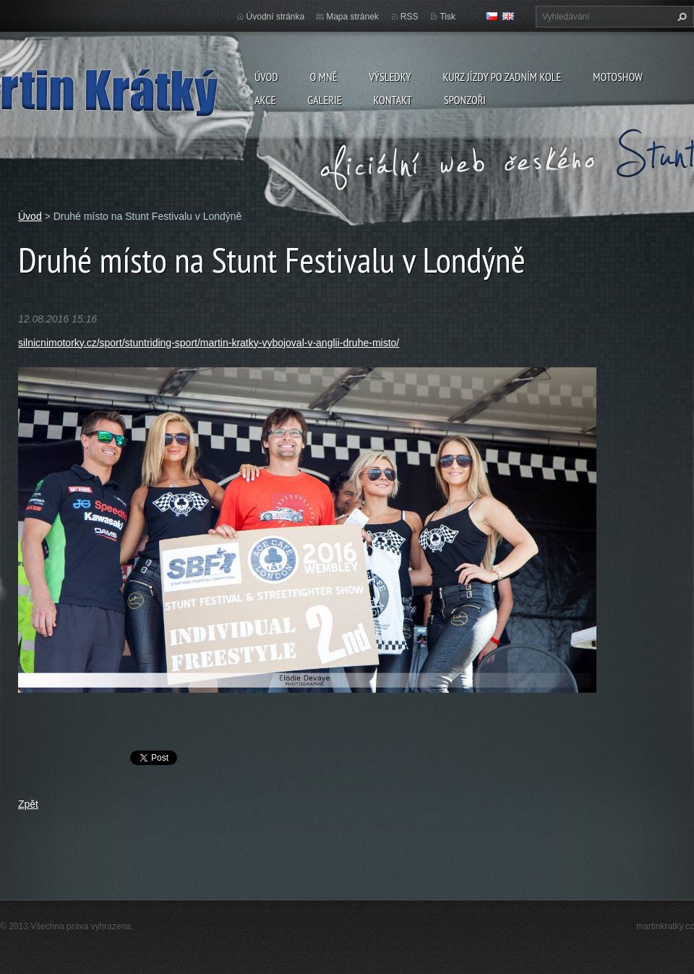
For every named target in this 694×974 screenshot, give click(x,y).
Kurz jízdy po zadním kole (501, 76)
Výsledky (390, 76)
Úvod (266, 76)
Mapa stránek (352, 17)
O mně (324, 76)
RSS (409, 17)
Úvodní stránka (276, 17)
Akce (264, 100)
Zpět (28, 804)
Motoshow (617, 76)
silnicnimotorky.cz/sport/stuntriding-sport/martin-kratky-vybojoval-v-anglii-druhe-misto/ (208, 343)
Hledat (680, 16)
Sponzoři (465, 100)
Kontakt (393, 100)
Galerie (324, 100)
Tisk (447, 17)
